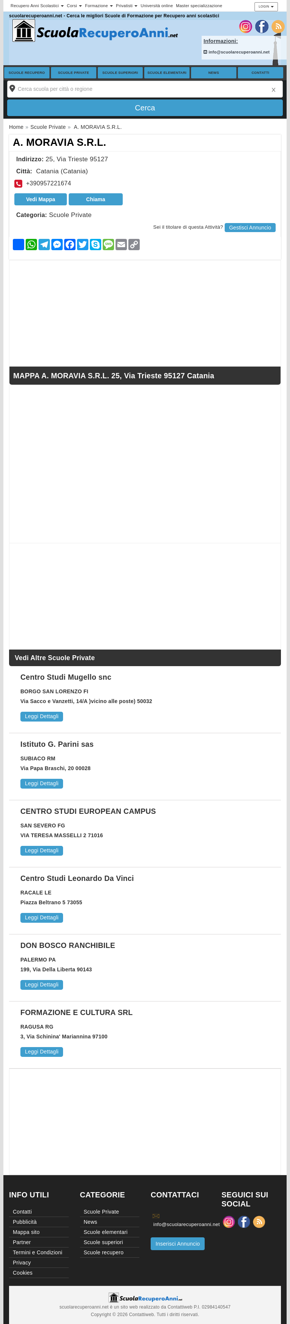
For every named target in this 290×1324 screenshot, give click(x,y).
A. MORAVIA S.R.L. (59, 142)
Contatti (260, 73)
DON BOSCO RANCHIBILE (67, 945)
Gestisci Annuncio (250, 228)
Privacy (22, 1263)
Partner (22, 1242)
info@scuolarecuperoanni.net (237, 52)
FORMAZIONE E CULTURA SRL (76, 1012)
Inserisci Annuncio (178, 1244)
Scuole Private (73, 73)
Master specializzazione (199, 5)
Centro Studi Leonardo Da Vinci (77, 878)
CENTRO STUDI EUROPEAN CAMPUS (88, 811)
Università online (156, 5)
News (213, 73)
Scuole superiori (120, 73)
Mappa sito (26, 1232)
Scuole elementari (166, 73)
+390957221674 (48, 183)
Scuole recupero (27, 73)
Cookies (22, 1273)
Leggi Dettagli (42, 716)
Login (266, 6)
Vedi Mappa (40, 199)
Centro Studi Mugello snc (65, 677)
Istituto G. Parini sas (57, 744)
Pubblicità (25, 1222)
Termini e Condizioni (37, 1252)
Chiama (95, 199)
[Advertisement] (145, 313)
